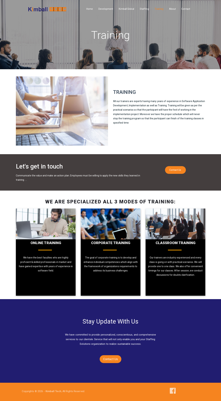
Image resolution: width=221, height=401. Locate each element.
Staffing (144, 9)
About (172, 9)
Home (89, 9)
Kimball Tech (53, 391)
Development (105, 9)
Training (159, 9)
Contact (185, 9)
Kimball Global (126, 9)
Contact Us (175, 170)
